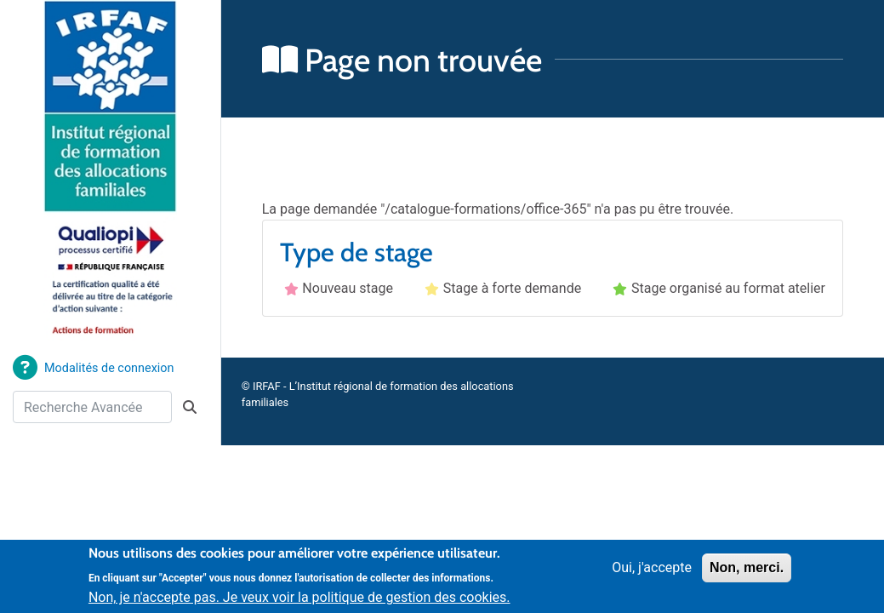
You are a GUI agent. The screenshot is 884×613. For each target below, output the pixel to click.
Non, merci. (747, 574)
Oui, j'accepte (652, 574)
